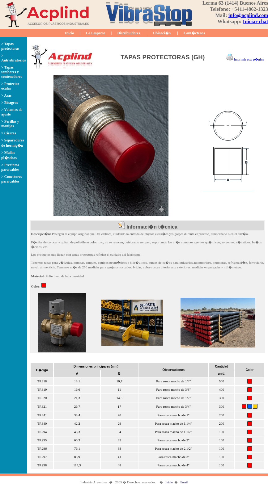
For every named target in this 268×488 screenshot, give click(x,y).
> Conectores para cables (11, 179)
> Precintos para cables (10, 167)
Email (184, 482)
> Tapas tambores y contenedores (11, 72)
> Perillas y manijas (10, 123)
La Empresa (95, 33)
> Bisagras (9, 102)
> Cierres (8, 133)
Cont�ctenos (194, 33)
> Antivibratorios (13, 57)
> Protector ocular (10, 86)
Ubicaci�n (162, 33)
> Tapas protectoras (10, 46)
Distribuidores (128, 33)
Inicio (69, 33)
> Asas (6, 95)
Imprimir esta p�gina (249, 59)
